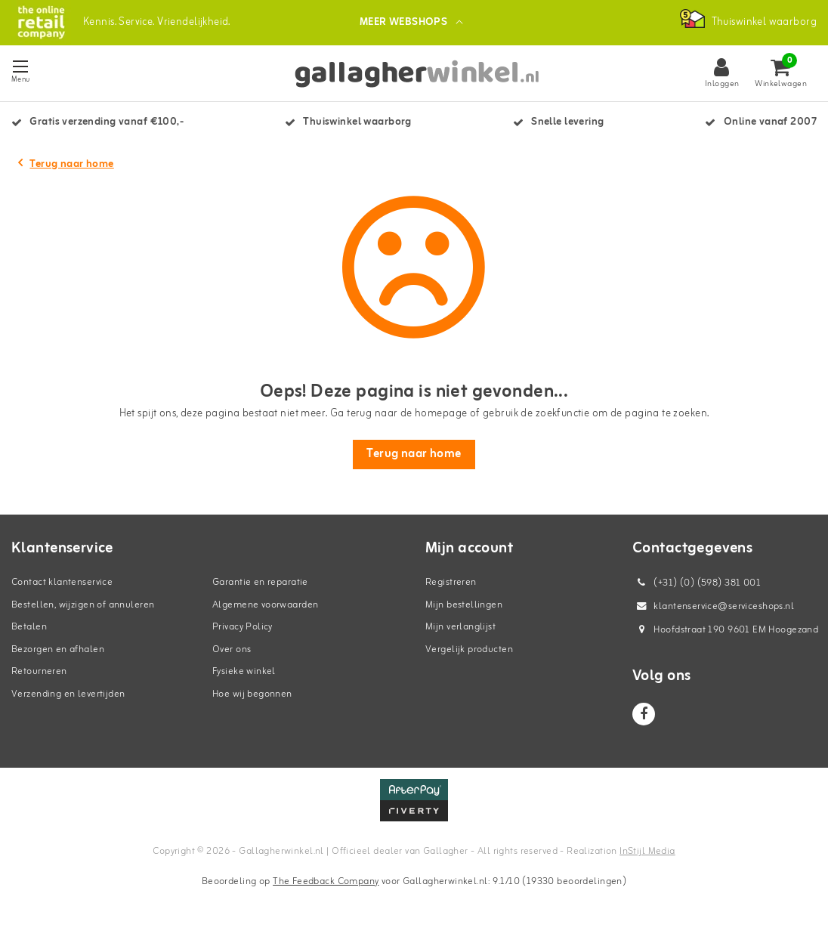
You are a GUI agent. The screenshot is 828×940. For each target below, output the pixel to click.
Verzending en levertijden (68, 695)
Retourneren (39, 674)
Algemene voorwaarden (265, 606)
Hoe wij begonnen (252, 695)
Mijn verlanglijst (460, 629)
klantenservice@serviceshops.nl (713, 609)
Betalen (29, 629)
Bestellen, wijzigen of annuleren (82, 606)
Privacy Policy (242, 629)
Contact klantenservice (62, 584)
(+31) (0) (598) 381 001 (696, 585)
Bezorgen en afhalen (57, 651)
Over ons (231, 651)
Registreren (451, 584)
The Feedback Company (325, 883)
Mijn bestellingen (463, 606)
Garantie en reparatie (260, 584)
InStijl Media (647, 853)
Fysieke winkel (244, 674)
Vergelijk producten (469, 651)
